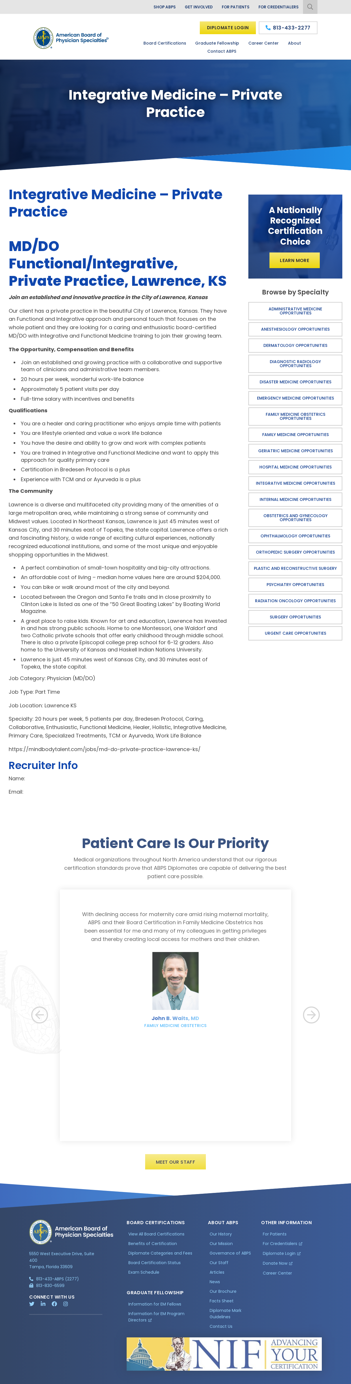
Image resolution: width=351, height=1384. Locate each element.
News (215, 1284)
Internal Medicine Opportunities (295, 500)
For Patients (234, 7)
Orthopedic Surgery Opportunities (295, 552)
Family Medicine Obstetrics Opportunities (295, 417)
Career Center (263, 43)
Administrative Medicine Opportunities (295, 311)
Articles (217, 1275)
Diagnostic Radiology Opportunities (295, 364)
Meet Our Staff (175, 1164)
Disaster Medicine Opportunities (295, 382)
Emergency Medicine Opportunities (295, 398)
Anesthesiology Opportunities (295, 329)
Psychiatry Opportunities (295, 585)
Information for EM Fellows (154, 1307)
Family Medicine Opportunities (295, 435)
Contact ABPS (221, 51)
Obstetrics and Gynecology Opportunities (295, 518)
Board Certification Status (154, 1265)
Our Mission (221, 1246)
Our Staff (219, 1265)
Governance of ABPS (230, 1256)
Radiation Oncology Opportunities (295, 601)
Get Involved (196, 7)
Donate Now (275, 1266)
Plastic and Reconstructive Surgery (295, 569)
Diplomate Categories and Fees (160, 1256)
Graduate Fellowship (217, 43)
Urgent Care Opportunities (295, 633)
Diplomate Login (227, 27)
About (294, 43)
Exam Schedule (143, 1275)
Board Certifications (164, 43)
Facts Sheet (222, 1303)
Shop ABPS (161, 7)
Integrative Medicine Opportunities (295, 483)
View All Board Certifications (156, 1237)
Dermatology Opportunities (295, 346)
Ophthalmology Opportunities (295, 536)
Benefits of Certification (152, 1246)
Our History (221, 1237)
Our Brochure (223, 1294)
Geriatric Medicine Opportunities (295, 451)
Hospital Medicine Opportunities (295, 467)
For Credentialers (278, 7)
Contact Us (221, 1329)
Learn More (294, 260)
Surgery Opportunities (295, 617)
